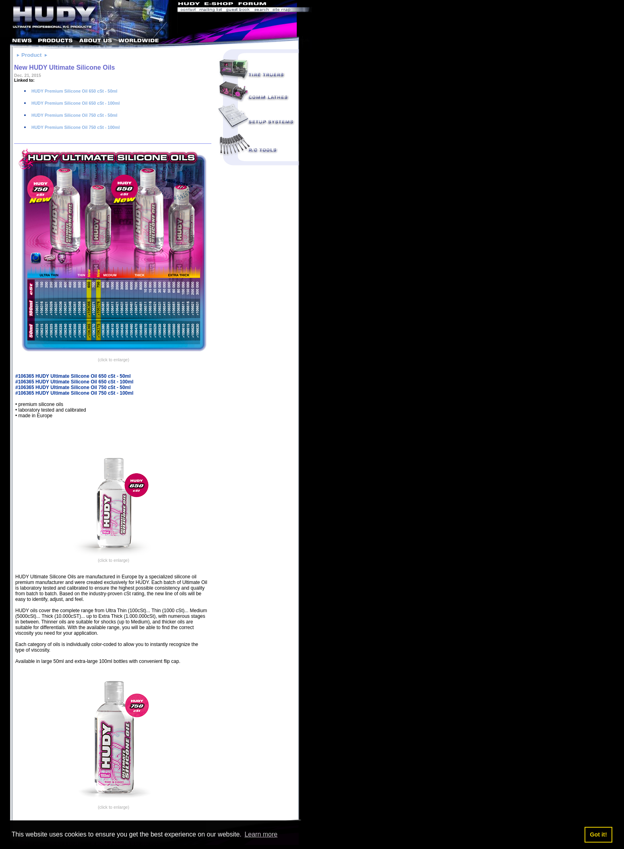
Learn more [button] (260, 834)
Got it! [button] (598, 834)
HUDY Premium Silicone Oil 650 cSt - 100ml (75, 103)
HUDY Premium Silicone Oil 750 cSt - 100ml (75, 127)
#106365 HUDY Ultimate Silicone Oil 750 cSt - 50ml (73, 387)
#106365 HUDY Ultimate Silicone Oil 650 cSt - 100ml (74, 382)
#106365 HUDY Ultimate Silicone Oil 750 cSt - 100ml (74, 393)
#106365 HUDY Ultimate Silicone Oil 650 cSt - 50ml (73, 376)
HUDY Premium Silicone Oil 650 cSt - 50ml (74, 91)
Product (31, 55)
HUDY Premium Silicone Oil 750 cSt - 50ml (74, 115)
